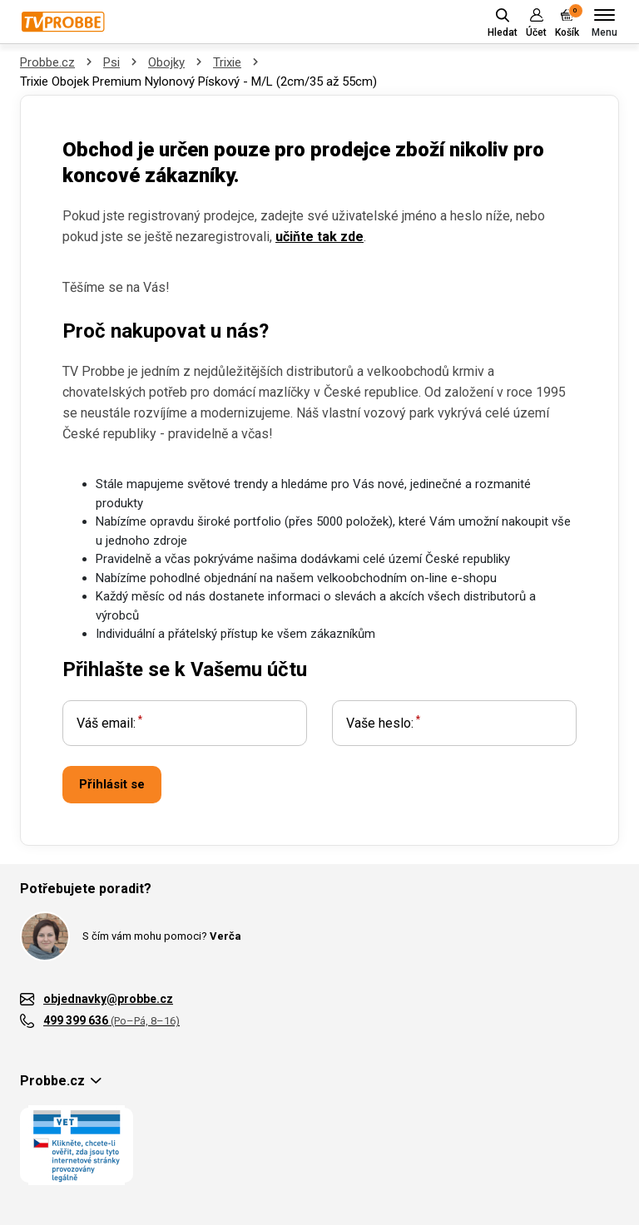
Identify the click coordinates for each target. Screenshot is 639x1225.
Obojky (166, 62)
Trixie (227, 62)
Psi (111, 62)
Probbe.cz (47, 62)
